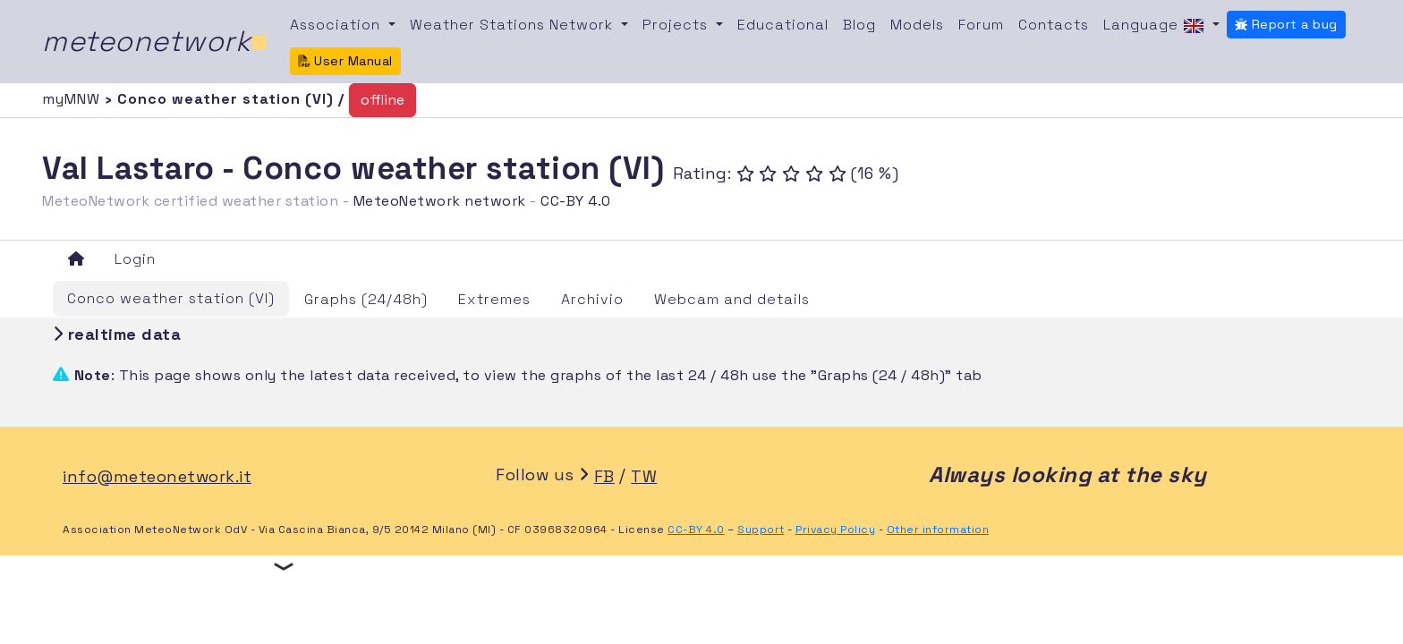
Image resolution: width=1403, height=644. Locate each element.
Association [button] (337, 24)
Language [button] (1156, 26)
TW (644, 476)
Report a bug (1286, 24)
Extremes (494, 299)
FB (604, 476)
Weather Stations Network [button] (513, 24)
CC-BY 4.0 (575, 200)
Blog (859, 24)
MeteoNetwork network (439, 200)
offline (382, 99)
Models (917, 24)
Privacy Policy (835, 529)
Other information (938, 529)
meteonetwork (155, 41)
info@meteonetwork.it (157, 476)
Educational (783, 24)
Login (135, 259)
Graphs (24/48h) (366, 299)
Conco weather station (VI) (171, 298)
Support (761, 529)
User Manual (345, 61)
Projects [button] (677, 24)
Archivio (592, 299)
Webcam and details (732, 299)
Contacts (1053, 24)
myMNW (73, 98)
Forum (981, 24)
